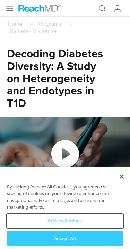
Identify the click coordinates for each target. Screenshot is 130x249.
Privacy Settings (65, 221)
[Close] (121, 177)
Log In (117, 8)
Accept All (65, 239)
